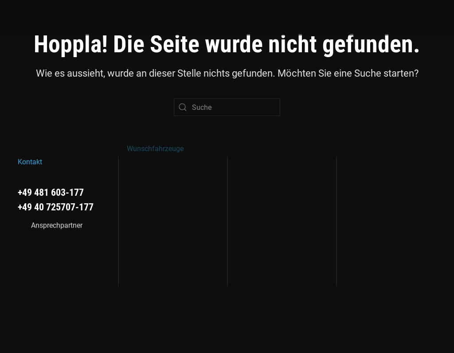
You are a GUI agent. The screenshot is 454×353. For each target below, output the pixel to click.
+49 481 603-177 (51, 192)
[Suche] (227, 107)
